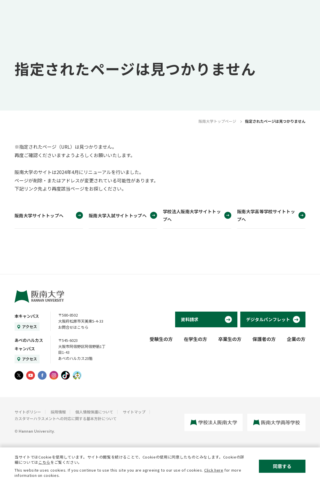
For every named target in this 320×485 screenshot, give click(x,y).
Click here (213, 470)
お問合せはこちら (73, 327)
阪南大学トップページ (217, 121)
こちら (44, 462)
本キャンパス (27, 316)
